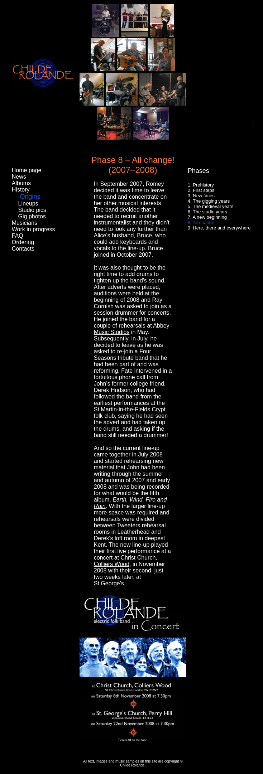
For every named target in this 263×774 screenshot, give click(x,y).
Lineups (28, 203)
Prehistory (203, 185)
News (19, 177)
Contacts (23, 249)
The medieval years (213, 206)
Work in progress (33, 229)
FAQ (17, 236)
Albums (21, 183)
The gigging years (211, 201)
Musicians (24, 223)
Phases (198, 170)
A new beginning (210, 217)
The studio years (210, 211)
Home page (27, 170)
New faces (204, 195)
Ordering (23, 242)
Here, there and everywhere (221, 228)
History (21, 190)
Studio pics (32, 210)
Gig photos (32, 216)
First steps (203, 190)
